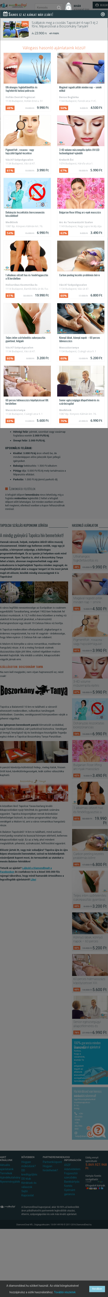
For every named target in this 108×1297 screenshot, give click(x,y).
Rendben (97, 1288)
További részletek (65, 1292)
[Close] (103, 14)
